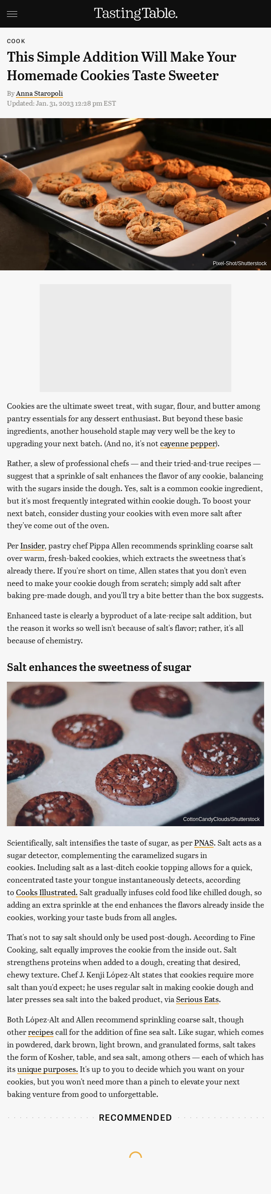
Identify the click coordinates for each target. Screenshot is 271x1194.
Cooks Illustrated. (47, 892)
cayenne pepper (187, 443)
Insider (32, 545)
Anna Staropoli (39, 93)
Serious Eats (197, 998)
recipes (41, 1031)
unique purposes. (47, 1068)
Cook (16, 41)
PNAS (204, 842)
